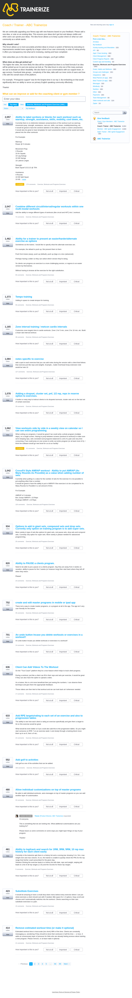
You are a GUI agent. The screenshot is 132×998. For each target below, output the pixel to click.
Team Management (99, 98)
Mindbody (96, 86)
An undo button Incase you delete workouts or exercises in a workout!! (48, 635)
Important (64, 191)
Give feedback (103, 118)
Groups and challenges (101, 72)
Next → (67, 964)
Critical (78, 191)
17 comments (19, 694)
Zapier (95, 103)
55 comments (19, 305)
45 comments (19, 613)
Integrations (97, 75)
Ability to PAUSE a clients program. (35, 563)
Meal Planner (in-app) (100, 78)
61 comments (30, 448)
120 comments (20, 504)
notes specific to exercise (29, 359)
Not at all (51, 191)
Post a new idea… (99, 39)
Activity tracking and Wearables (103, 47)
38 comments (19, 337)
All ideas (96, 42)
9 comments (19, 869)
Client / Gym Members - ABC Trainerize (110, 121)
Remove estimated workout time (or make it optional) (44, 928)
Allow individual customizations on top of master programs (48, 789)
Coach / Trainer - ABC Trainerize (109, 126)
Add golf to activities (26, 759)
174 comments (31, 184)
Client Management (99, 56)
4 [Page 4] (42, 964)
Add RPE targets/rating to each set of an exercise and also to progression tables (49, 716)
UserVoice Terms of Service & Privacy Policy (66, 992)
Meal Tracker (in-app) (100, 81)
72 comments (19, 217)
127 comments (20, 372)
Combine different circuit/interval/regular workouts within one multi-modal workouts (49, 207)
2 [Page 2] (34, 964)
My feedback (30, 108)
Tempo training (23, 296)
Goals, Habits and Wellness (102, 69)
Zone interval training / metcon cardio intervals (41, 326)
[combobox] (108, 112)
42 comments (19, 800)
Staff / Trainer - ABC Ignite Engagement (111, 132)
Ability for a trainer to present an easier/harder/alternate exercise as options (46, 239)
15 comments (19, 906)
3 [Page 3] (38, 964)
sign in (111, 24)
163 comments (20, 768)
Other (95, 92)
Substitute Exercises (26, 891)
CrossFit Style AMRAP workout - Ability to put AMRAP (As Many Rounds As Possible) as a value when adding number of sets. (49, 473)
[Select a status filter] (13, 108)
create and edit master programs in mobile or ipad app (45, 602)
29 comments (19, 406)
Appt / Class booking (100, 53)
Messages (96, 83)
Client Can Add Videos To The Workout (36, 667)
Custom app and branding (102, 62)
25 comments (19, 541)
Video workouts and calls (101, 100)
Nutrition (96, 89)
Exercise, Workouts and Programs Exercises (51, 184)
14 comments (19, 645)
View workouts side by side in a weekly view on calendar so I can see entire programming (48, 429)
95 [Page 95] (60, 964)
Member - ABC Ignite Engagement (109, 129)
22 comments (19, 738)
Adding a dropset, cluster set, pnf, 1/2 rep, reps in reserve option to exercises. (47, 394)
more (24, 179)
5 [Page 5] (46, 964)
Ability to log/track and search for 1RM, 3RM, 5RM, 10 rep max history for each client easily (49, 850)
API (94, 50)
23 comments (19, 581)
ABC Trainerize (103, 139)
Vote (7, 123)
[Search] (125, 112)
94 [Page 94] (55, 964)
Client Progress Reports (101, 59)
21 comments (19, 943)
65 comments (19, 275)
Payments (96, 95)
